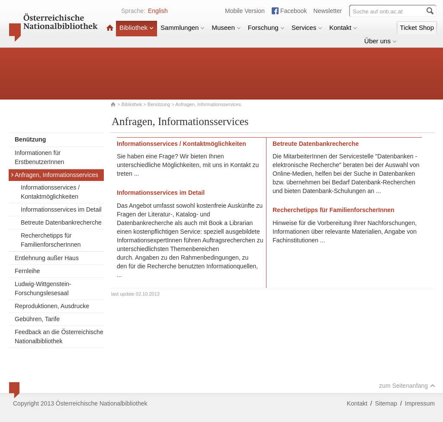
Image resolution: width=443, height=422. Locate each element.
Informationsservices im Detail (61, 209)
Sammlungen (183, 27)
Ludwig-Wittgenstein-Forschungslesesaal (43, 288)
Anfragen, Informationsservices (54, 174)
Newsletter (327, 10)
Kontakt (343, 27)
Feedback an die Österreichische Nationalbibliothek (59, 337)
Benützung (159, 104)
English (158, 10)
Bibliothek (136, 27)
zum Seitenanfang (407, 385)
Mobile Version (245, 10)
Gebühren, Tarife (37, 319)
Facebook (293, 10)
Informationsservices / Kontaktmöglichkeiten (50, 192)
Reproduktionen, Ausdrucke (52, 306)
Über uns (380, 41)
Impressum (420, 403)
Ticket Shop (417, 27)
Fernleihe (27, 270)
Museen (226, 27)
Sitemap (386, 403)
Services (307, 27)
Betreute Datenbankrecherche (61, 222)
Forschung (266, 27)
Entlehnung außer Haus (47, 257)
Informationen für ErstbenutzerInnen (39, 157)
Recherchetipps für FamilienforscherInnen (51, 240)
